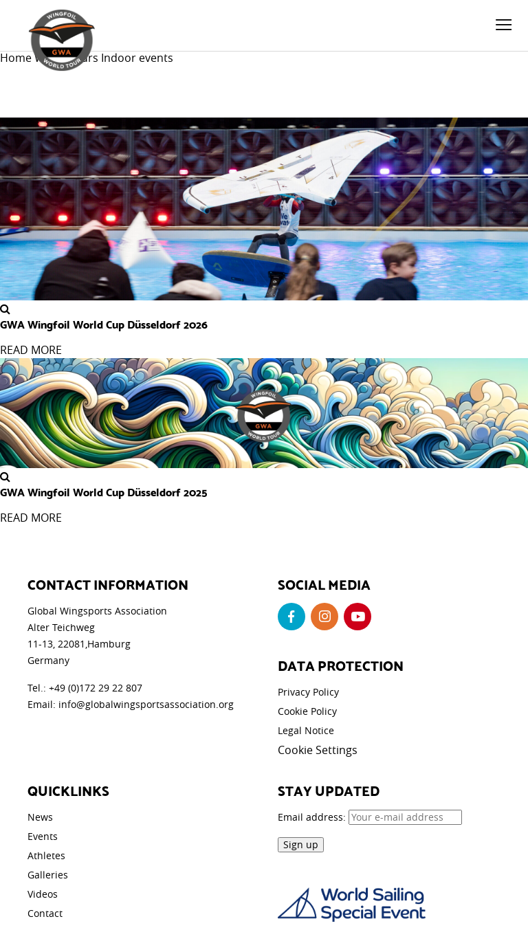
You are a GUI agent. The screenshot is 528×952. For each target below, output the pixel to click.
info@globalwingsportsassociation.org (146, 704)
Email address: (370, 816)
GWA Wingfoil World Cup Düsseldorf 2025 (103, 491)
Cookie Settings (318, 749)
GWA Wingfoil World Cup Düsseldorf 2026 (104, 323)
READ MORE (31, 349)
